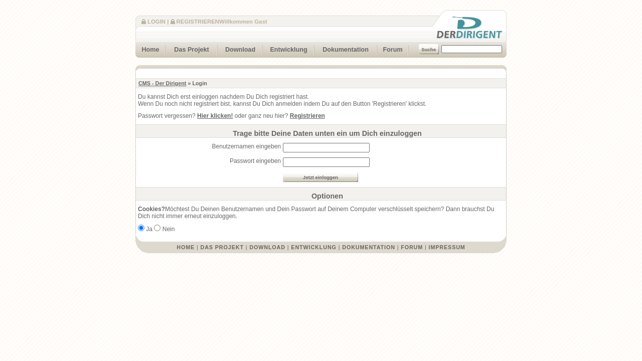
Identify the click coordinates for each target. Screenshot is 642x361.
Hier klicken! (215, 115)
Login (156, 22)
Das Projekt (187, 48)
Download (236, 48)
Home (147, 48)
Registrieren (198, 22)
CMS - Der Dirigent (162, 83)
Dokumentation (341, 48)
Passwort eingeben (255, 160)
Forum (390, 48)
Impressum (447, 247)
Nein (169, 229)
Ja (149, 229)
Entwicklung (285, 48)
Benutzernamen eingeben (246, 146)
